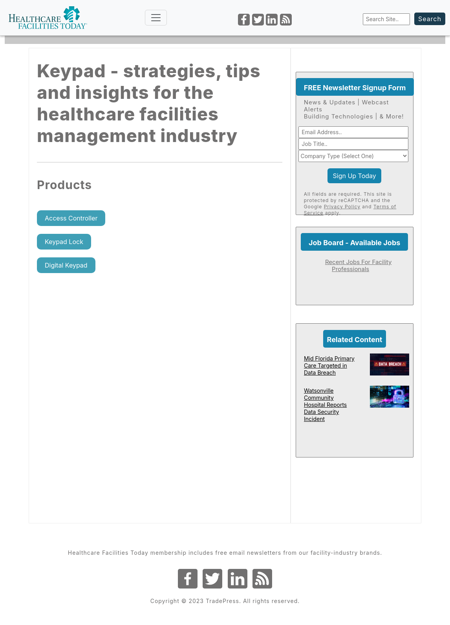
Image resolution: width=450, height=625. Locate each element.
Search (429, 19)
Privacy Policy (342, 207)
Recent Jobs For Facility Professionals (358, 265)
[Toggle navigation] (156, 18)
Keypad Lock (64, 242)
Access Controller (71, 218)
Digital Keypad (66, 265)
